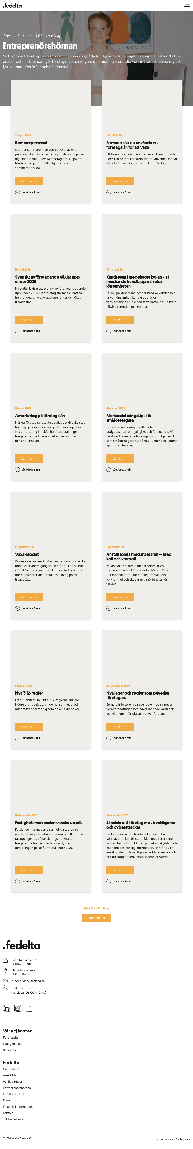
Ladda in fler (96, 918)
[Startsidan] (12, 5)
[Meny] (187, 5)
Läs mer (29, 181)
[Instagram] (17, 1009)
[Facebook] (28, 1009)
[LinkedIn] (6, 1009)
